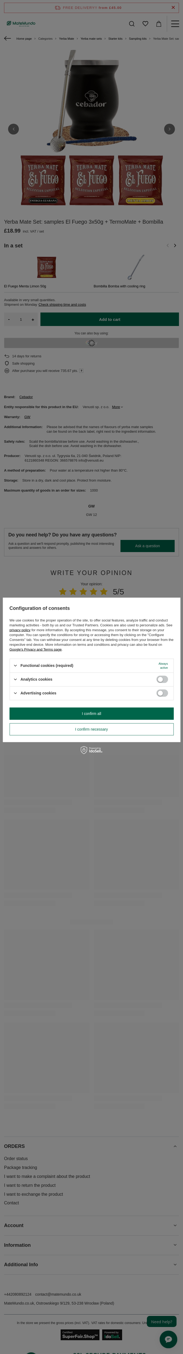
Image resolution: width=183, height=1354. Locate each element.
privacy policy (19, 630)
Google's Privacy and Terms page (35, 649)
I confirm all (91, 713)
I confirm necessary (91, 729)
